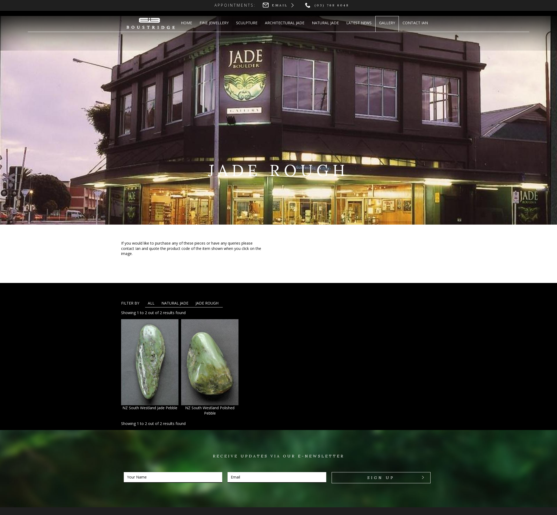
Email (280, 5)
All (151, 303)
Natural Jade (174, 303)
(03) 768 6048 (332, 5)
